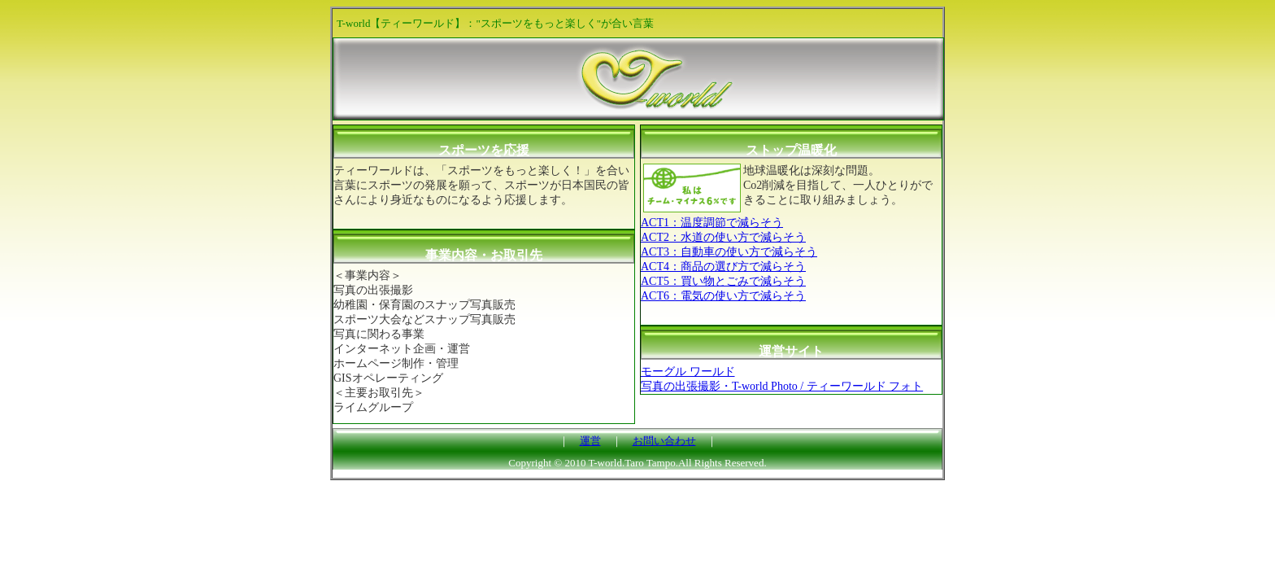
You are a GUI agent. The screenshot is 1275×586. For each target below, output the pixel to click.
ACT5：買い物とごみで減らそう (723, 281)
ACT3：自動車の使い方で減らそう (729, 252)
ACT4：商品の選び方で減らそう (723, 266)
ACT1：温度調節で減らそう (712, 222)
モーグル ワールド (688, 371)
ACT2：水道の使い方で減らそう (723, 237)
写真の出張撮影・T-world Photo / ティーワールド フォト (782, 386)
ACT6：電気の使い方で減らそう (723, 296)
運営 (590, 441)
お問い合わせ (664, 441)
